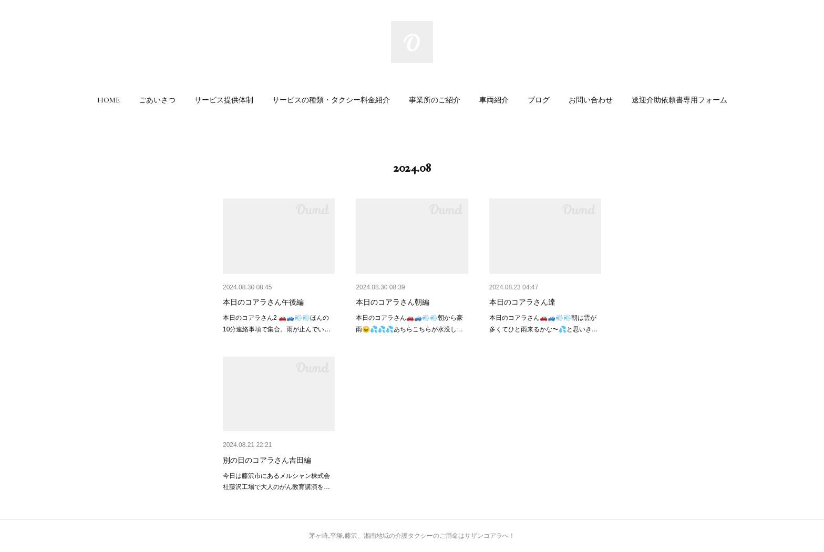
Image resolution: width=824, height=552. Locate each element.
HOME (108, 100)
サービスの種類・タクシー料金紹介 (331, 100)
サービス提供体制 (223, 100)
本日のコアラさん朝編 (392, 302)
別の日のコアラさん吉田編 (267, 460)
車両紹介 (494, 100)
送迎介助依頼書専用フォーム (679, 100)
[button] (108, 100)
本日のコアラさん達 (522, 302)
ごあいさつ (157, 100)
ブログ (539, 100)
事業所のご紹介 (434, 100)
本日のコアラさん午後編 (263, 302)
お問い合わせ (591, 100)
